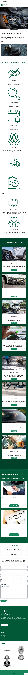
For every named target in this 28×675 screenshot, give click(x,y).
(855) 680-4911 (14, 554)
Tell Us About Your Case (4, 584)
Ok (14, 673)
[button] (26, 674)
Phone (1, 579)
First (1, 568)
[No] (26, 672)
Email (1, 574)
